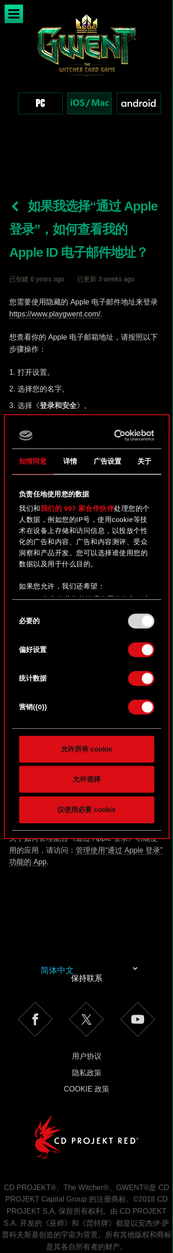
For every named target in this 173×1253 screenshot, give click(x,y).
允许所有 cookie (87, 749)
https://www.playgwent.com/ (54, 275)
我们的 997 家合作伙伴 (77, 508)
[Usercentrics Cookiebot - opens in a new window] (117, 435)
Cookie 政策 (86, 1050)
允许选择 (87, 779)
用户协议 (86, 1017)
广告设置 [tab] (107, 461)
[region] (86, 73)
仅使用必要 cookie (86, 809)
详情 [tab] (70, 461)
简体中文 (57, 931)
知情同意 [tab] (33, 461)
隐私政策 (86, 1034)
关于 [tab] (144, 461)
